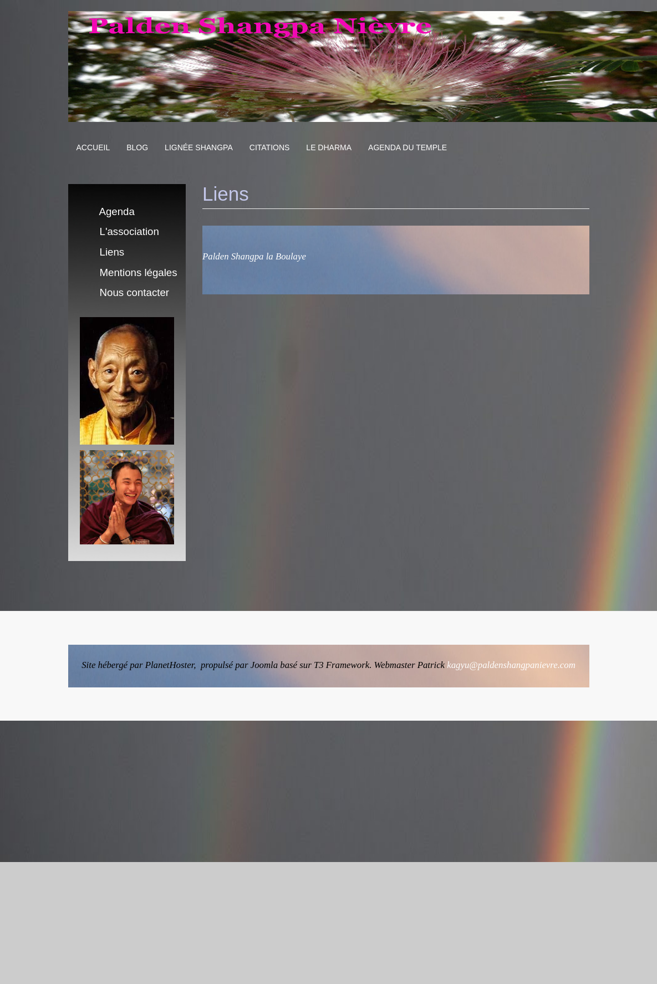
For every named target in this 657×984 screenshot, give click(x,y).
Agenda (117, 211)
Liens (112, 252)
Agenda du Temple (407, 147)
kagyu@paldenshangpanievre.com (511, 665)
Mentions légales (138, 272)
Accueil (93, 147)
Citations (269, 147)
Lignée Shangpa (199, 147)
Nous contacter (134, 292)
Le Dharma (329, 147)
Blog (137, 147)
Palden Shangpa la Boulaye (254, 256)
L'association (129, 231)
